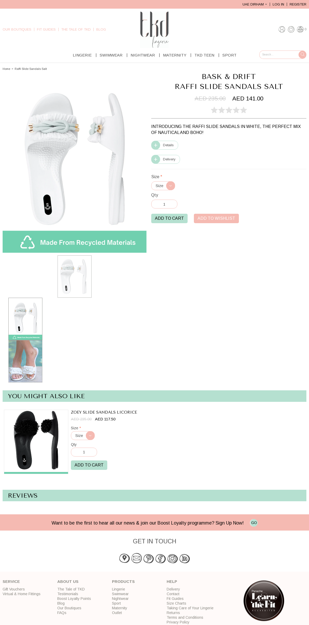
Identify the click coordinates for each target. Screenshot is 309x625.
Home (6, 68)
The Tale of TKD (76, 29)
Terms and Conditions (185, 617)
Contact (173, 594)
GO (254, 523)
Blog (101, 29)
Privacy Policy (178, 622)
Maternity (174, 55)
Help (172, 581)
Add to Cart (169, 218)
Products (123, 581)
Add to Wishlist (216, 218)
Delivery (169, 159)
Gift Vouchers (14, 589)
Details (168, 145)
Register (298, 4)
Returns (173, 613)
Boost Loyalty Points (74, 598)
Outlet (117, 613)
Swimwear (111, 55)
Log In (278, 4)
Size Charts (176, 603)
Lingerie (82, 55)
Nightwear (143, 55)
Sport (229, 55)
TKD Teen (204, 55)
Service (11, 581)
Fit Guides (46, 29)
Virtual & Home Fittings (22, 594)
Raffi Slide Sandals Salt (31, 68)
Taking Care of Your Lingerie (190, 608)
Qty (154, 195)
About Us (67, 581)
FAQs (61, 613)
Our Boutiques (17, 29)
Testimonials (67, 594)
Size (156, 176)
